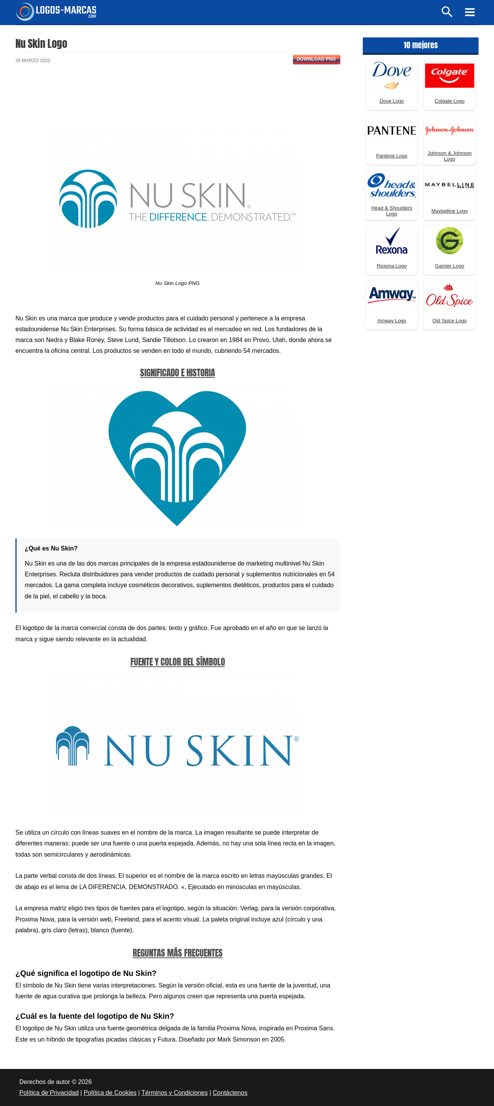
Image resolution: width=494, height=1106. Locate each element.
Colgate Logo (449, 101)
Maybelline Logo (449, 211)
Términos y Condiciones (175, 1092)
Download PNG (316, 59)
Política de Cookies (110, 1092)
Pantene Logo (392, 156)
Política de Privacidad (49, 1092)
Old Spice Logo (450, 321)
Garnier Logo (449, 266)
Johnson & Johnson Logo (450, 156)
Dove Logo (392, 101)
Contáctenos (230, 1092)
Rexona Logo (391, 266)
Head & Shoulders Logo (391, 211)
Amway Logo (391, 321)
